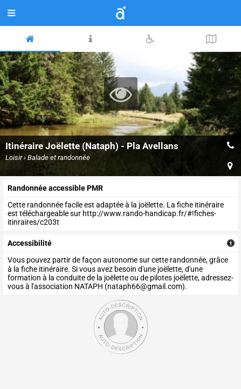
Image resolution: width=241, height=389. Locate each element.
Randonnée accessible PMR (55, 188)
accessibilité (30, 243)
